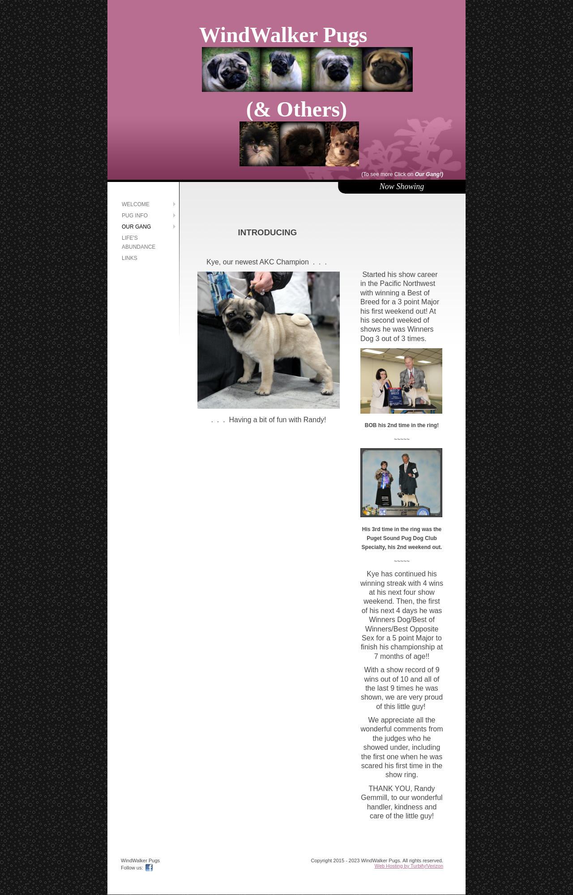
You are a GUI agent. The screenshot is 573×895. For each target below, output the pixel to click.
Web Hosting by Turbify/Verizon (409, 866)
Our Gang (136, 227)
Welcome (136, 204)
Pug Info (135, 215)
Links (129, 258)
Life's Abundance (138, 242)
